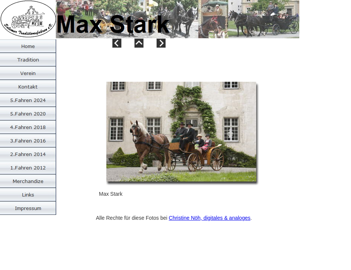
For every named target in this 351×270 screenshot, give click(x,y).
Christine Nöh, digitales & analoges (210, 218)
